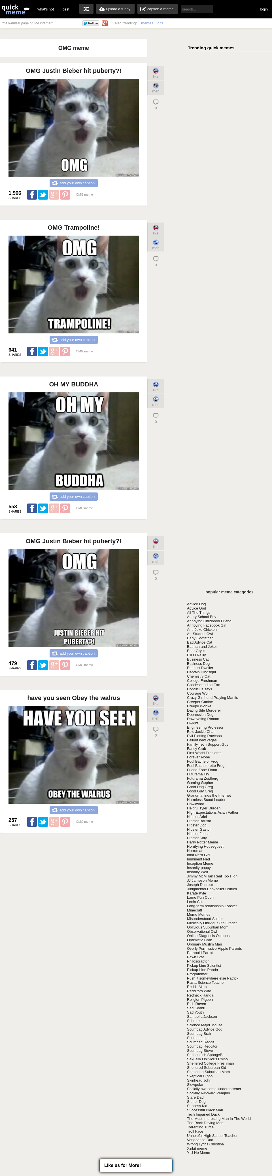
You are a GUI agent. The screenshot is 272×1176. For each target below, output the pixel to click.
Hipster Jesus (198, 834)
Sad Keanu (196, 1008)
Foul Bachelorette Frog (205, 765)
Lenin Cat (195, 902)
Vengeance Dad (200, 1140)
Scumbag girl (198, 1038)
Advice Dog (196, 604)
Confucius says (199, 689)
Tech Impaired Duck (203, 1114)
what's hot (45, 9)
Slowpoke (195, 1084)
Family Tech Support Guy (207, 744)
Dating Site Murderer (204, 710)
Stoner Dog (196, 1101)
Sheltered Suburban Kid (206, 1067)
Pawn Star (195, 957)
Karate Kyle (196, 893)
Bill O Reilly (196, 655)
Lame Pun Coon (200, 897)
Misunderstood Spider (205, 919)
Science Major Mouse (204, 1025)
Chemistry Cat (198, 676)
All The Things (199, 612)
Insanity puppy (199, 868)
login (264, 9)
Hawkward (195, 804)
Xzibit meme (197, 1148)
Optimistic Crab (199, 940)
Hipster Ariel (197, 817)
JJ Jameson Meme (202, 880)
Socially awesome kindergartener (214, 1089)
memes (147, 23)
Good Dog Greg (200, 787)
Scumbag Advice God (204, 1029)
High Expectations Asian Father (212, 812)
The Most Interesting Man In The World (219, 1118)
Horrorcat (194, 851)
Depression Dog (200, 714)
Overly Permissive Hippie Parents (214, 948)
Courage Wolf (198, 693)
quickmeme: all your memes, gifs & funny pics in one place (15, 9)
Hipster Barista (199, 821)
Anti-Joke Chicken (202, 629)
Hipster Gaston (199, 829)
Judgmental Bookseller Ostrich (212, 889)
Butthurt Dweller (200, 668)
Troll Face (195, 1131)
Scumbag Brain (199, 1033)
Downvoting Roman (203, 719)
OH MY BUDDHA (73, 384)
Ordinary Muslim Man (204, 944)
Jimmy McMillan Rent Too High (212, 876)
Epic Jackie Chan (201, 731)
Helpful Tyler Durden (203, 808)
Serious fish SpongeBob (206, 1055)
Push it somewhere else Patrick (212, 978)
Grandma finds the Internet (209, 795)
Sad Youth (195, 1012)
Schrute (193, 1021)
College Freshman (202, 680)
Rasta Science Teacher (206, 982)
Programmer (197, 974)
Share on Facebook (32, 195)
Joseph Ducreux (200, 885)
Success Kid (197, 1106)
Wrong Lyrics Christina (205, 1144)
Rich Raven (196, 1004)
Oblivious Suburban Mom (207, 927)
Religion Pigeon (200, 999)
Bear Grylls (196, 651)
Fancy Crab (196, 748)
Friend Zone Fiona (202, 770)
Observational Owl (202, 931)
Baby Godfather (200, 638)
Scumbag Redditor (202, 1046)
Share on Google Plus (54, 195)
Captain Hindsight (201, 672)
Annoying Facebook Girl (206, 625)
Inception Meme (200, 863)
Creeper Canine (200, 702)
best (65, 9)
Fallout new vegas (202, 740)
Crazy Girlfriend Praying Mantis (212, 697)
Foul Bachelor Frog (202, 761)
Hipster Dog (197, 825)
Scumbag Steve (200, 1050)
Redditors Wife (199, 991)
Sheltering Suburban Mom (208, 1072)
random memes (86, 9)
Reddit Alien (197, 987)
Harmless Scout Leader (206, 800)
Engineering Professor (205, 727)
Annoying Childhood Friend (209, 621)
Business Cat (198, 659)
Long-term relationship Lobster (212, 906)
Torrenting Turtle (200, 1127)
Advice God (196, 608)
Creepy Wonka (199, 706)
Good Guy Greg (200, 791)
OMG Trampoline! (73, 227)
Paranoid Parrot (200, 953)
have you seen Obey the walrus (73, 697)
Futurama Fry (198, 774)
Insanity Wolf (197, 872)
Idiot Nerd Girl (198, 855)
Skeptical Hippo (199, 1076)
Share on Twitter (43, 195)
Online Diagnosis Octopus (208, 936)
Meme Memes (198, 914)
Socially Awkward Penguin (208, 1093)
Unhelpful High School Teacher (212, 1135)
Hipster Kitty (197, 838)
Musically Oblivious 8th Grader (212, 923)
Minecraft (194, 910)
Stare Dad (195, 1097)
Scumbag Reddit (200, 1042)
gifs (160, 23)
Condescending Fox (203, 685)
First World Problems (204, 753)
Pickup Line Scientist (204, 965)
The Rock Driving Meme (206, 1123)
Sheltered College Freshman (210, 1063)
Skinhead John (199, 1080)
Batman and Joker (202, 646)
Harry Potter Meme (202, 842)
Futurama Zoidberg (202, 778)
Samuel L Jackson (202, 1016)
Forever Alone (198, 757)
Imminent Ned (198, 859)
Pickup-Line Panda (202, 970)
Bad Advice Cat (199, 642)
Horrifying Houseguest (205, 846)
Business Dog (198, 663)
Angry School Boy (201, 617)
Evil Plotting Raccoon (204, 736)
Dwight (192, 723)
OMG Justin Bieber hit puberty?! (74, 70)
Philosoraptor (198, 961)
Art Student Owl (200, 634)
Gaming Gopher (200, 783)
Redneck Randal (200, 995)
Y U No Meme (198, 1152)
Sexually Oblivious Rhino (207, 1059)
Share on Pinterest (65, 195)
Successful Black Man (205, 1110)
